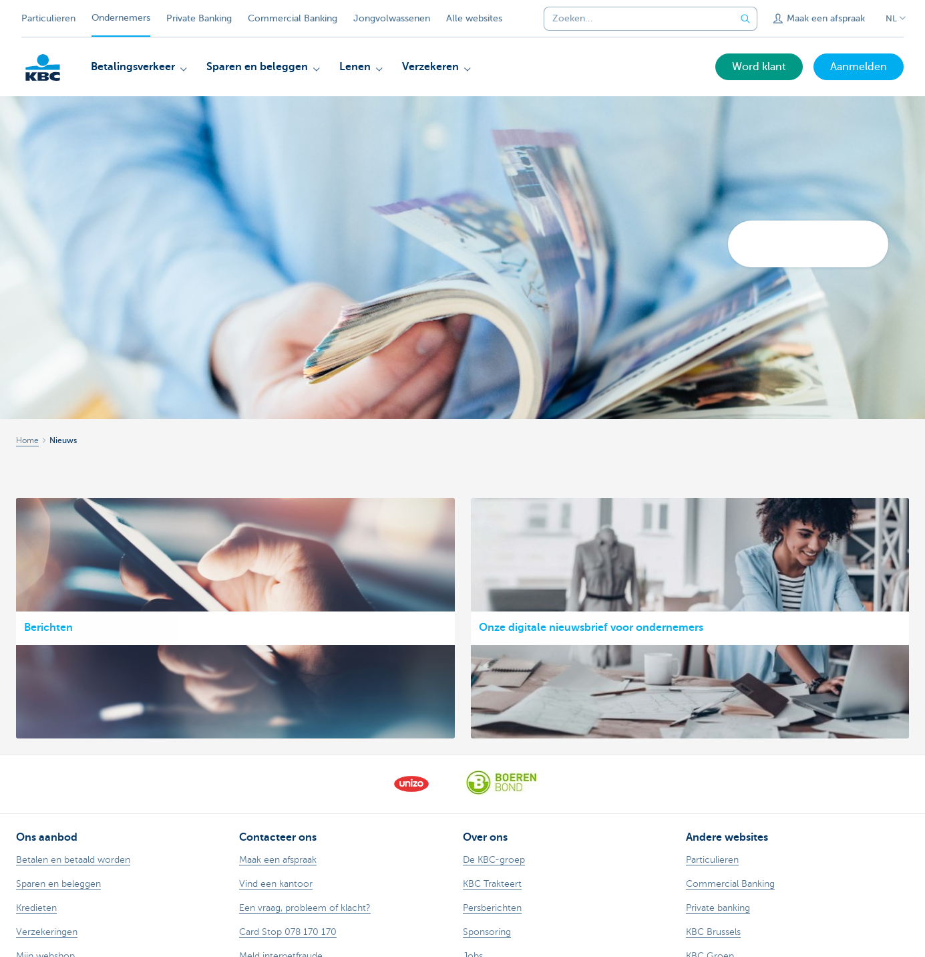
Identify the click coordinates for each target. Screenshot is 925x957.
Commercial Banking (292, 18)
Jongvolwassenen (391, 18)
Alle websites (474, 18)
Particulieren (48, 18)
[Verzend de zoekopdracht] (745, 19)
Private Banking (199, 18)
